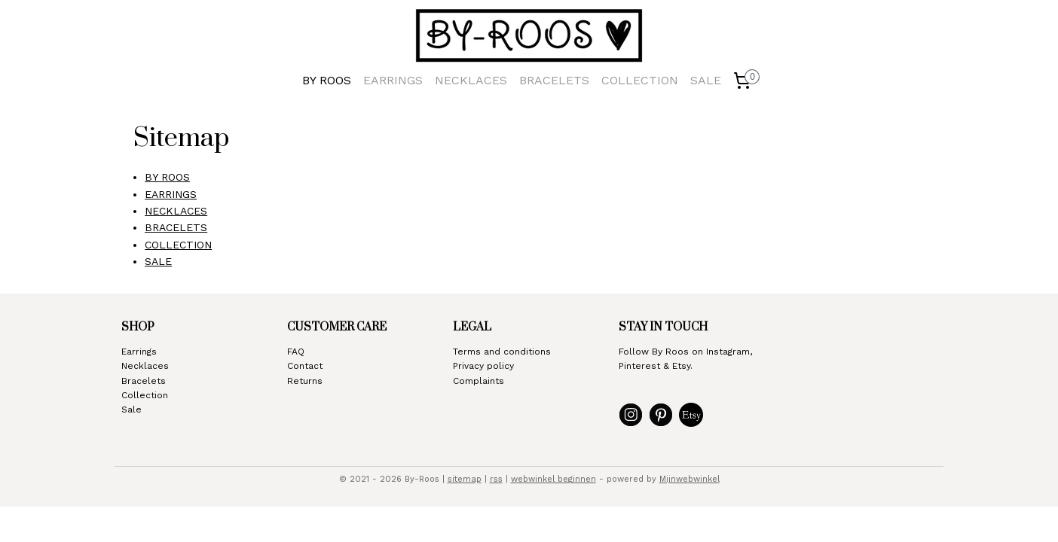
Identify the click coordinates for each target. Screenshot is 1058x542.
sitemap (465, 479)
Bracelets (143, 381)
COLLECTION (639, 80)
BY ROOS (326, 80)
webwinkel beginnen (553, 479)
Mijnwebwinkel (689, 479)
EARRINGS (393, 80)
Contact (305, 366)
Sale (131, 409)
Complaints (478, 381)
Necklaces (145, 366)
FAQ (295, 351)
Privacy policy (483, 366)
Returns (305, 381)
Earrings (139, 351)
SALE (705, 80)
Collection (144, 395)
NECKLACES (471, 80)
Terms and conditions (502, 351)
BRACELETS (554, 80)
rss (496, 479)
